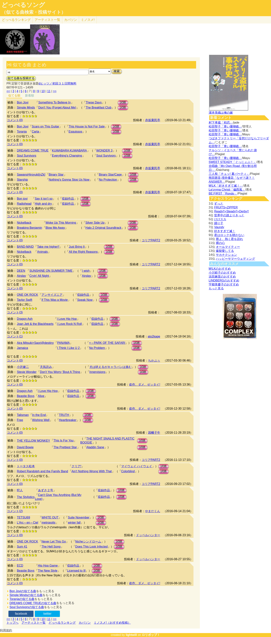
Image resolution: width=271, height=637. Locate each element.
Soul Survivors (26, 155)
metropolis (49, 522)
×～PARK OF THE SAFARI (107, 342)
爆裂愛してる (225, 250)
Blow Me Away (55, 227)
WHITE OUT (50, 517)
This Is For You (63, 440)
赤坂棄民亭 (152, 120)
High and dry (43, 203)
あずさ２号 (45, 490)
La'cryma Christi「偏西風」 (227, 189)
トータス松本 (26, 466)
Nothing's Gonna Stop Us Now (69, 179)
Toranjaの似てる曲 (21, 599)
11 (49, 91)
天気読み (46, 366)
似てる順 (14, 95)
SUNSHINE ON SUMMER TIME (50, 270)
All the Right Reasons (83, 251)
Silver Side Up (94, 222)
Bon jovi (22, 198)
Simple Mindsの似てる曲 (26, 595)
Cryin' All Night (39, 275)
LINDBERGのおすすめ (224, 280)
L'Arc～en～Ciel (27, 522)
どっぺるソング (23, 5)
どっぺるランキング (62, 622)
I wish (86, 270)
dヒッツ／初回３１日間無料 (57, 83)
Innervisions (97, 372)
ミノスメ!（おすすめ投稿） (112, 622)
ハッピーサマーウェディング (235, 258)
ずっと (218, 203)
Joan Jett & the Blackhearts (35, 323)
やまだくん (152, 511)
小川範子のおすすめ (222, 272)
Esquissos (75, 131)
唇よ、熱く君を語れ (229, 239)
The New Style (47, 570)
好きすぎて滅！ (224, 231)
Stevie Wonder (27, 372)
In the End (39, 415)
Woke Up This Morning (61, 222)
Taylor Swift (24, 299)
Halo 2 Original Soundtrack (103, 227)
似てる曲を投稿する (21, 78)
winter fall (74, 522)
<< (8, 91)
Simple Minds (26, 107)
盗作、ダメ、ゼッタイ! (144, 384)
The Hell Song (50, 546)
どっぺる (16, 20)
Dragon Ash (25, 318)
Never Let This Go (53, 541)
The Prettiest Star (65, 447)
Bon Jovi (22, 102)
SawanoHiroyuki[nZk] (31, 174)
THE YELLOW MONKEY (33, 440)
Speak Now (85, 299)
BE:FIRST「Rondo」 (223, 193)
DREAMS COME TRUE (33, 150)
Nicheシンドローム (88, 541)
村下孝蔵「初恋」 (221, 122)
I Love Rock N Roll (69, 323)
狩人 (20, 490)
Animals (42, 251)
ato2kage (154, 336)
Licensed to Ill (76, 570)
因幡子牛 (154, 432)
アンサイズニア (51, 294)
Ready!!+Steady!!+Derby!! (231, 211)
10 (43, 91)
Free (20, 420)
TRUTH (64, 415)
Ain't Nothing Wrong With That (92, 471)
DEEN (21, 270)
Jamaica (22, 347)
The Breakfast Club (98, 107)
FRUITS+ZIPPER (226, 207)
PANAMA (63, 342)
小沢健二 (23, 366)
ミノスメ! (88, 20)
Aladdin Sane (95, 447)
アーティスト (47, 20)
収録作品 (68, 198)
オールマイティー (228, 246)
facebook (21, 613)
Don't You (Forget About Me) (57, 107)
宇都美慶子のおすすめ (224, 284)
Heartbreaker (67, 420)
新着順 (29, 95)
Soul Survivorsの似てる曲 (26, 607)
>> (54, 91)
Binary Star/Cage (110, 174)
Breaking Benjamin (29, 227)
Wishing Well (40, 420)
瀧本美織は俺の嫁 (221, 112)
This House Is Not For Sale (87, 126)
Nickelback (24, 222)
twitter (47, 613)
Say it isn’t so (44, 198)
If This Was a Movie (54, 299)
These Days (94, 102)
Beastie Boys (25, 396)
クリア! (76, 466)
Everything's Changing (67, 155)
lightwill (131, 634)
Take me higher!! (48, 246)
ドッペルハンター (148, 535)
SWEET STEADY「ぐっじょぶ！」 (232, 162)
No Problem (97, 347)
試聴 (123, 102)
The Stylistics (25, 497)
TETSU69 (23, 517)
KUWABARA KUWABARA (69, 150)
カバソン (70, 20)
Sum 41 (22, 546)
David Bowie (25, 447)
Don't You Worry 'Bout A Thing (60, 372)
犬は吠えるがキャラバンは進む (110, 366)
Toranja (22, 131)
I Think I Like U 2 (68, 347)
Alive (41, 396)
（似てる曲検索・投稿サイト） (34, 12)
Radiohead (24, 203)
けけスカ (220, 219)
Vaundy (219, 227)
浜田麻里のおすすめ (222, 276)
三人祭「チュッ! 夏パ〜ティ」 (229, 173)
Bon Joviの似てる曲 (22, 591)
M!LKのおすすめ (220, 268)
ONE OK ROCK (27, 294)
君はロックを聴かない (229, 235)
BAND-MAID (25, 246)
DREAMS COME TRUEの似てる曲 (32, 603)
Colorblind (128, 471)
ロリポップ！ (151, 634)
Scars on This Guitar (45, 126)
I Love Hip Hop (67, 318)
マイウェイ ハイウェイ (136, 466)
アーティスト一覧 (33, 622)
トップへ (12, 622)
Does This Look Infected (91, 546)
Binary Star (56, 174)
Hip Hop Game (48, 565)
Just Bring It (76, 246)
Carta (35, 131)
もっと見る (216, 288)
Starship (22, 179)
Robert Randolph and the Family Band (42, 471)
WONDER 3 (104, 150)
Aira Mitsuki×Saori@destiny (35, 342)
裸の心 (220, 243)
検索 (117, 71)
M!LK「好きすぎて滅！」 (226, 185)
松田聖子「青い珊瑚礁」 (225, 126)
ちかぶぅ (154, 360)
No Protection (108, 179)
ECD (20, 565)
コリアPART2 (151, 240)
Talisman (23, 415)
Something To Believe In (54, 102)
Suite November (78, 517)
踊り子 (218, 223)
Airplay (21, 275)
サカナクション (226, 254)
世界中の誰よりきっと (229, 215)
